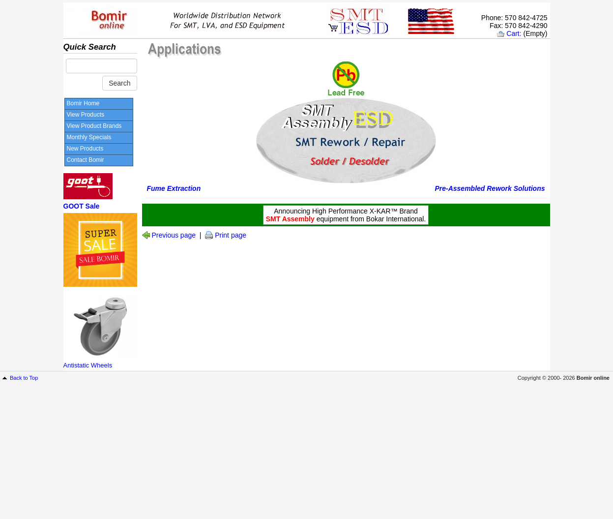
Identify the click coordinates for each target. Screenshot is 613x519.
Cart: (513, 33)
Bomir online (593, 378)
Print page (230, 235)
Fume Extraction (174, 188)
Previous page (174, 235)
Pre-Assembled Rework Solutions (490, 188)
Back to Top (24, 378)
